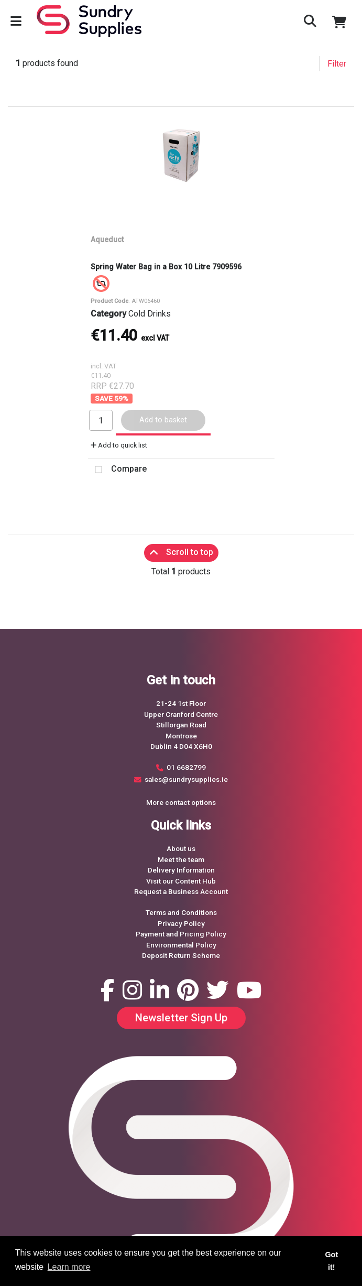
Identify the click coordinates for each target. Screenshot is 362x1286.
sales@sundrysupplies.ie (186, 779)
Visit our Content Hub (181, 881)
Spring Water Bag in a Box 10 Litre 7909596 (166, 267)
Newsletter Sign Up (181, 1017)
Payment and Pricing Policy (181, 934)
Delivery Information (181, 870)
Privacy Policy (181, 923)
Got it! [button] (331, 1260)
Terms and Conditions (181, 912)
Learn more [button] (69, 1266)
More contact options (181, 802)
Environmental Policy (181, 945)
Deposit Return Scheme (181, 955)
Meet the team (181, 859)
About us (181, 848)
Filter (336, 64)
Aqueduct (107, 239)
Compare (117, 469)
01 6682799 (186, 767)
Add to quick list (119, 445)
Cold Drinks (149, 314)
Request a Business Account (181, 891)
